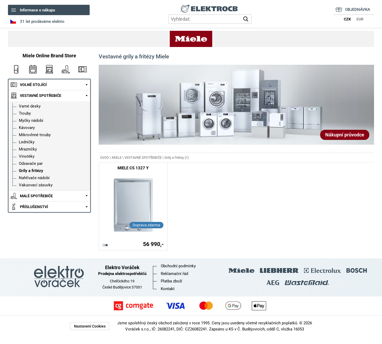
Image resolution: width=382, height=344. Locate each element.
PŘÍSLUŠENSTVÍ (34, 207)
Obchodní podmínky (178, 266)
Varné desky (30, 106)
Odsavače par (31, 163)
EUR (360, 19)
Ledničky (26, 142)
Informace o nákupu (37, 10)
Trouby (25, 113)
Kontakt (168, 288)
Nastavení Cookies (90, 326)
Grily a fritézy (31, 170)
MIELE (116, 158)
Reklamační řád (174, 273)
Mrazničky (28, 149)
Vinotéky (26, 156)
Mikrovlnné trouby (35, 134)
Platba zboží (171, 281)
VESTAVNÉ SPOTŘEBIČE (40, 95)
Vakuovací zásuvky (36, 185)
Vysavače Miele (66, 69)
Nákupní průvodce (344, 134)
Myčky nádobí (31, 120)
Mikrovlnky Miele (82, 69)
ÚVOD (104, 158)
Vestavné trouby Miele (32, 69)
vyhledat (246, 19)
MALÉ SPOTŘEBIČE (36, 196)
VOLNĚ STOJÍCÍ (33, 85)
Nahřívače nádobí (34, 177)
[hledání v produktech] (210, 19)
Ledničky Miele (16, 69)
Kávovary (27, 127)
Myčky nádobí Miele (49, 69)
